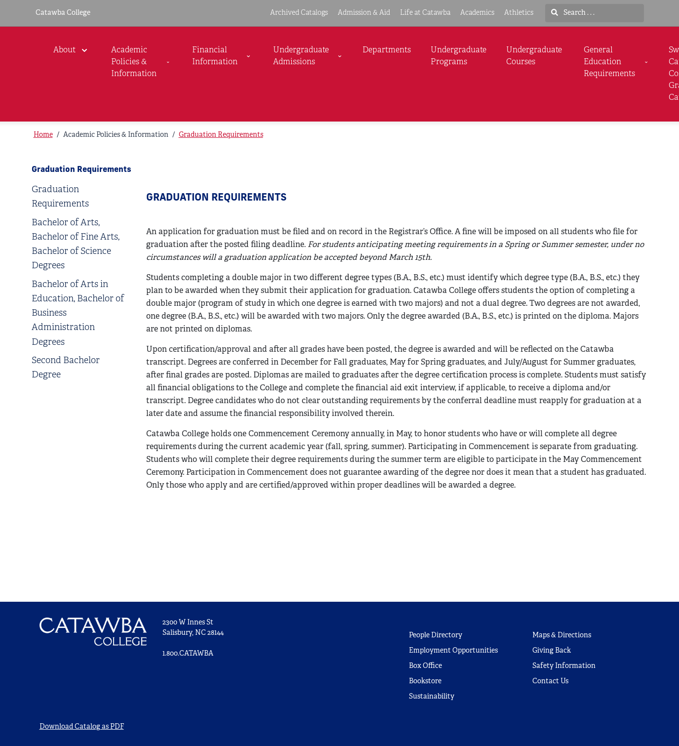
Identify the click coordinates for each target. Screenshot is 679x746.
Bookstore (425, 681)
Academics (477, 13)
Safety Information (564, 666)
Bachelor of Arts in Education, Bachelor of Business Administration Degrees (78, 313)
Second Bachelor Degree (66, 368)
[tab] (79, 197)
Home (43, 135)
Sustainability (431, 697)
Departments (386, 50)
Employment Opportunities (453, 651)
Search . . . (573, 13)
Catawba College (63, 13)
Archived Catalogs (299, 13)
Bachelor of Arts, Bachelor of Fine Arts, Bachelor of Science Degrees (76, 244)
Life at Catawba (425, 13)
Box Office (425, 666)
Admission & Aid (364, 13)
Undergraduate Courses (534, 56)
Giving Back (551, 651)
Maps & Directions (561, 635)
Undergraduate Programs (458, 56)
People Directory (435, 635)
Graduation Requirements (221, 135)
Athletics (518, 13)
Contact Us (550, 681)
